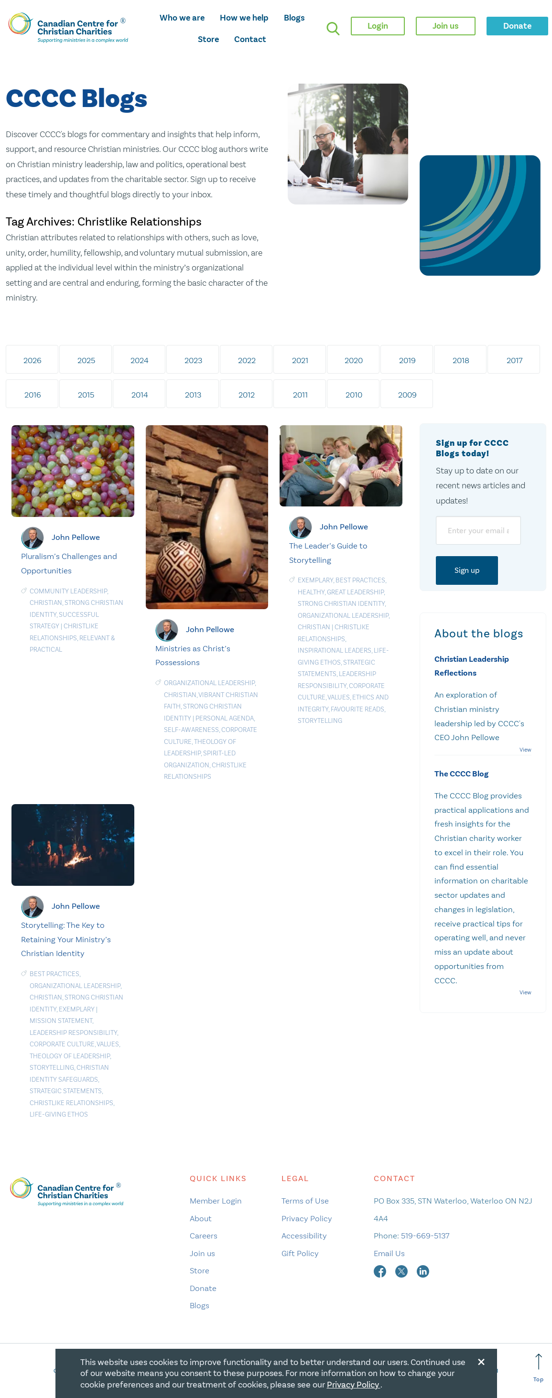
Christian (46, 603)
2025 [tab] (86, 360)
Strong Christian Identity (341, 604)
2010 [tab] (354, 394)
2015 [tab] (86, 394)
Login (378, 26)
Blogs (294, 17)
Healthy (311, 592)
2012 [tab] (246, 394)
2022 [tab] (247, 360)
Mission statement (61, 1021)
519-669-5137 (425, 1235)
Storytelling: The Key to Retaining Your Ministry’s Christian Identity (66, 939)
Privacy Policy (306, 1218)
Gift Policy (300, 1253)
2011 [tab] (300, 394)
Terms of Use (305, 1200)
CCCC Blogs (76, 99)
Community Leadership (68, 591)
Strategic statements (66, 1091)
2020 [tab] (354, 360)
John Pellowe (76, 537)
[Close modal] (481, 1360)
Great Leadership (355, 592)
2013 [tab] (193, 394)
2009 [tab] (407, 394)
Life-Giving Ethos (59, 1114)
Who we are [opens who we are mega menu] (182, 17)
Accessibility (304, 1235)
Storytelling (320, 721)
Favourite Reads (357, 709)
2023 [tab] (193, 360)
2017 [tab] (514, 360)
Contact (250, 39)
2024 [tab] (139, 360)
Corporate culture (62, 1044)
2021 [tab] (300, 360)
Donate (203, 1288)
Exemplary (315, 580)
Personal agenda (224, 718)
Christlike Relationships (71, 1103)
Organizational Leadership (209, 683)
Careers (203, 1235)
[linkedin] (423, 1270)
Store (208, 39)
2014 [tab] (139, 394)
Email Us (389, 1253)
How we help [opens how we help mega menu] (244, 17)
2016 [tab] (32, 394)
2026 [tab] (32, 360)
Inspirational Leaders (334, 650)
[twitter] (402, 1270)
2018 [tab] (461, 360)
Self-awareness (191, 730)
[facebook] (381, 1270)
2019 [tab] (407, 360)
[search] (333, 28)
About (201, 1218)
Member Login (216, 1200)
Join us (202, 1253)
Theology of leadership (70, 1056)
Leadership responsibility (73, 1033)
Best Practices (360, 580)
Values (338, 697)
